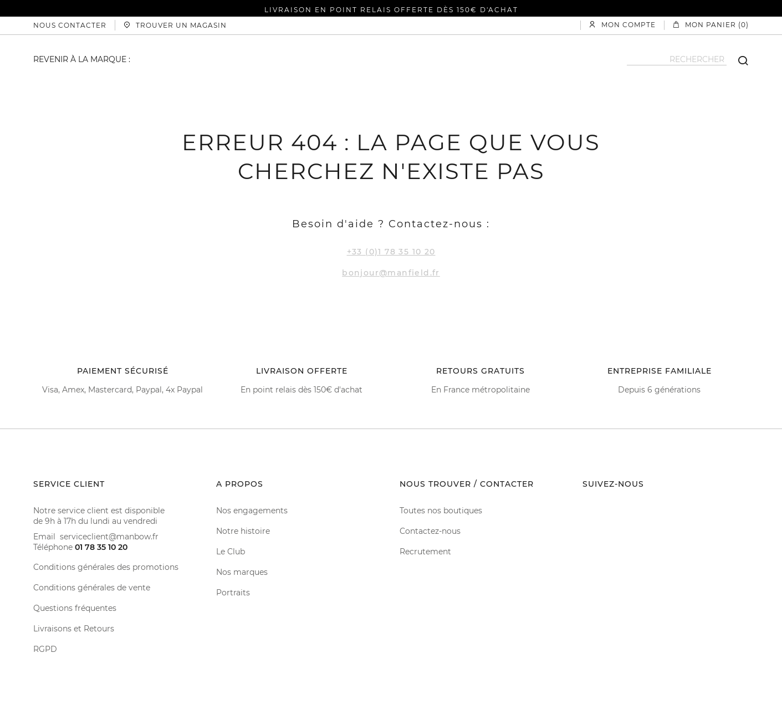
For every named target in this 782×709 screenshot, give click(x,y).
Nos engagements (252, 511)
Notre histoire (243, 531)
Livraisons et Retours (73, 629)
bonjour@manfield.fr (391, 273)
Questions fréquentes (74, 608)
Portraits (233, 593)
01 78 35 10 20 (101, 547)
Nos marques (242, 572)
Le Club (230, 552)
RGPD (45, 649)
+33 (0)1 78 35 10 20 (391, 252)
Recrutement (425, 552)
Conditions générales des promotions (105, 567)
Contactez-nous (430, 531)
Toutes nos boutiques (441, 511)
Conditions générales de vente (91, 588)
